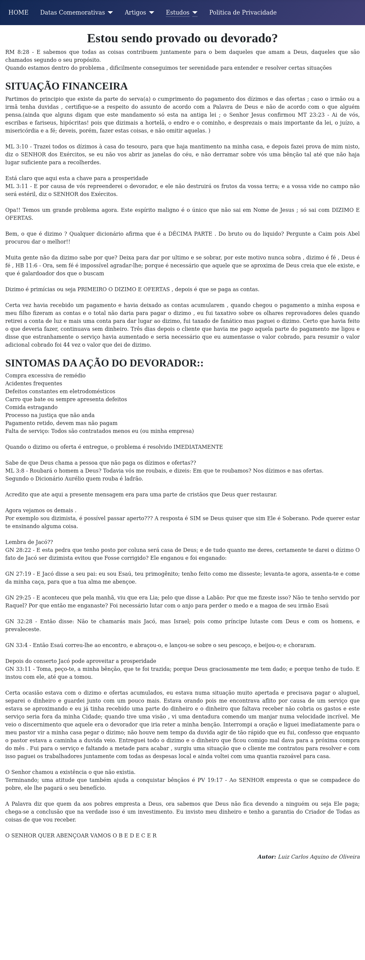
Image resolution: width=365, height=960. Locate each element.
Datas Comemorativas (72, 12)
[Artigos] (150, 12)
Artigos (135, 12)
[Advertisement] (182, 910)
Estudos (177, 12)
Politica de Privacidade (243, 12)
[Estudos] (194, 12)
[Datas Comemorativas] (109, 12)
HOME (19, 12)
